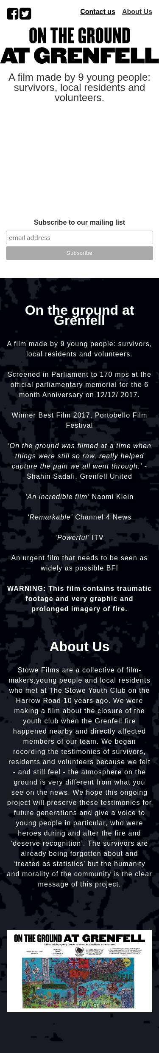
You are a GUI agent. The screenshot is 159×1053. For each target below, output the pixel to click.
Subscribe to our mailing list (79, 222)
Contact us (97, 11)
